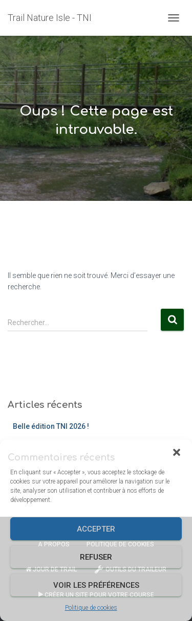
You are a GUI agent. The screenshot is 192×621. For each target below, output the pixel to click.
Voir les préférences (96, 585)
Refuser (96, 557)
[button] (177, 452)
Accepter (96, 529)
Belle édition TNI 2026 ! (51, 426)
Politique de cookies (91, 607)
